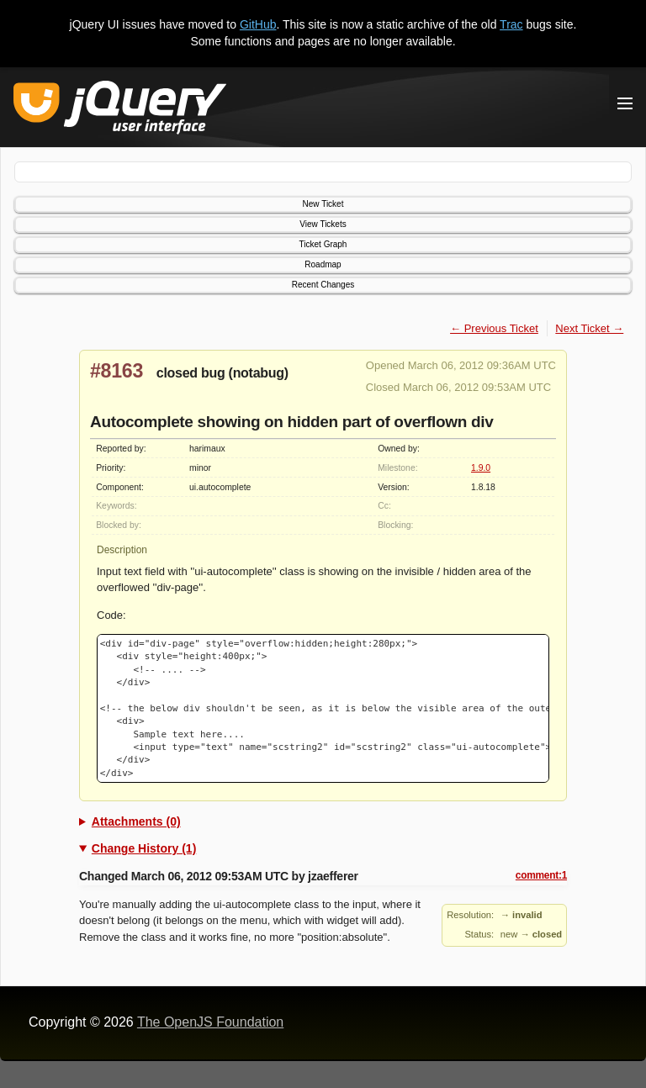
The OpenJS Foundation (210, 1022)
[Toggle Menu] (625, 103)
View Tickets (322, 224)
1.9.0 (480, 468)
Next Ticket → (589, 328)
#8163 (116, 371)
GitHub (258, 24)
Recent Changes (323, 284)
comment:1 (541, 875)
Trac (511, 24)
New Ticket (323, 204)
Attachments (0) (136, 821)
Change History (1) (144, 848)
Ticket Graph (323, 244)
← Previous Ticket (494, 328)
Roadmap (322, 264)
